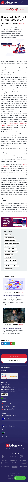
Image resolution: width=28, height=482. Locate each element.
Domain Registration (10, 240)
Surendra (21, 292)
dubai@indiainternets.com (9, 436)
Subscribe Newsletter (14, 360)
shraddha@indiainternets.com (10, 415)
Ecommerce (8, 257)
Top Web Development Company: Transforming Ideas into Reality (12, 328)
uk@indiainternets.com (9, 429)
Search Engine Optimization (12, 243)
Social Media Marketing (11, 251)
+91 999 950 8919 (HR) (9, 408)
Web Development (9, 237)
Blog (16, 8)
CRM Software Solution (11, 263)
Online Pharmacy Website (11, 266)
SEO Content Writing (10, 246)
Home (11, 8)
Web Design (8, 234)
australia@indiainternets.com (10, 422)
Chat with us (20, 477)
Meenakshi (21, 23)
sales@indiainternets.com (9, 409)
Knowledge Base (9, 254)
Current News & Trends (11, 249)
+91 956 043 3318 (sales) (9, 406)
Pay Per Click (8, 268)
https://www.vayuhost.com (14, 475)
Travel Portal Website (10, 260)
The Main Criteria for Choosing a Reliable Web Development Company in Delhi (13, 296)
